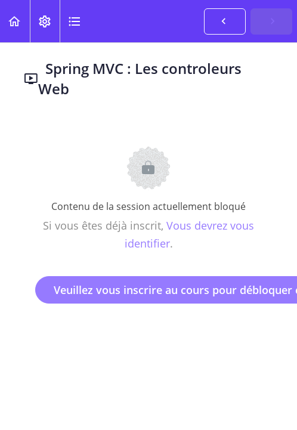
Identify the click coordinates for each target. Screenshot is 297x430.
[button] (15, 21)
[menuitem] (45, 21)
